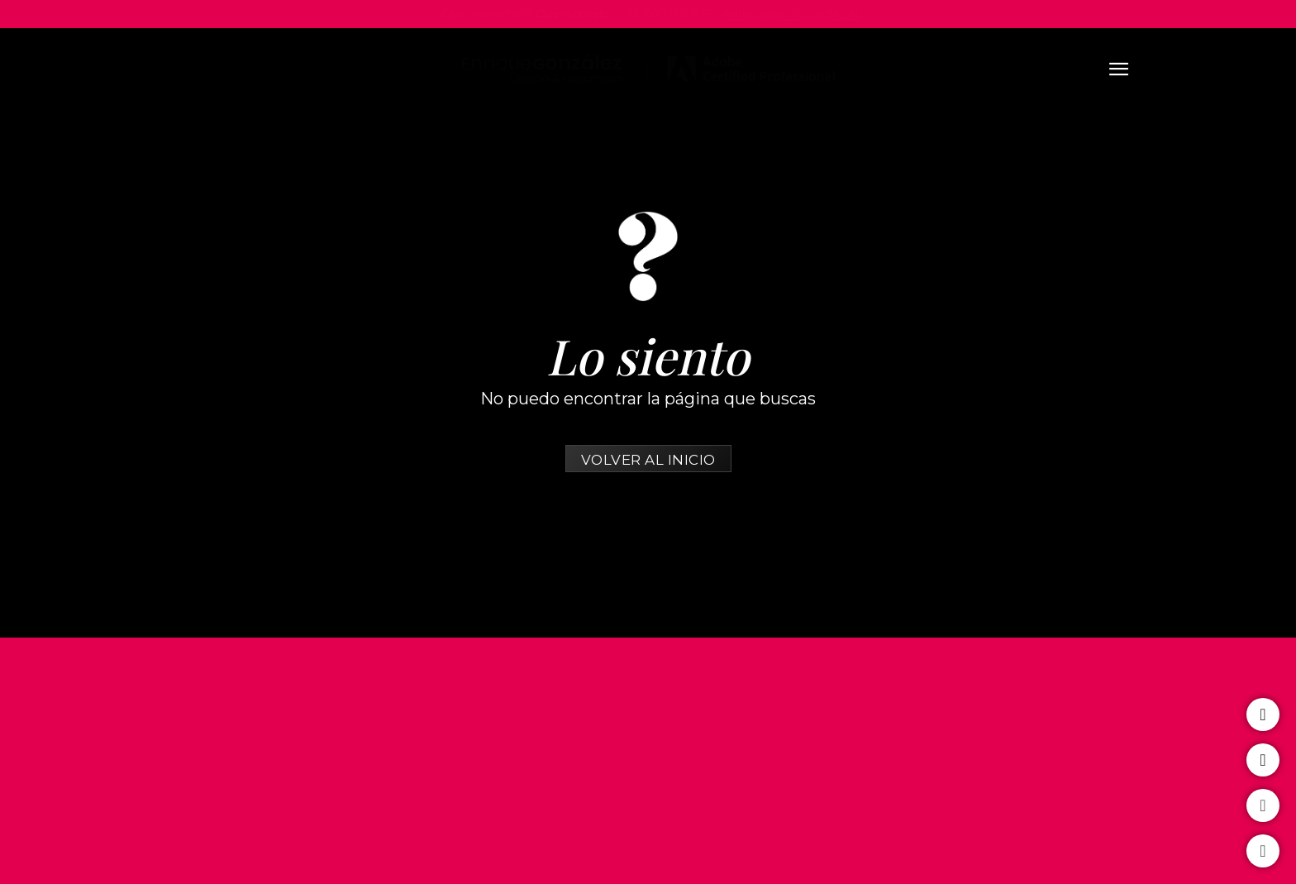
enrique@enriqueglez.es (792, 14)
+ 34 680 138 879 (663, 14)
